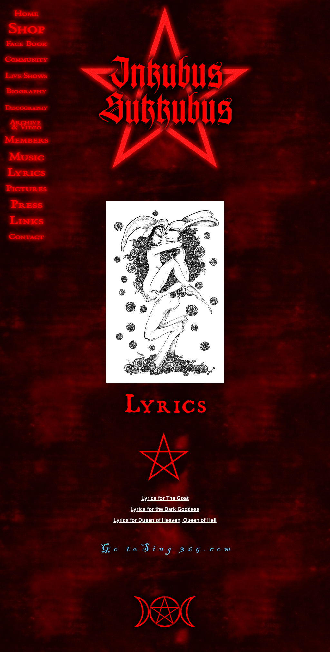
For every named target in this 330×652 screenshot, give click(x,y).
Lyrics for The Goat (165, 498)
